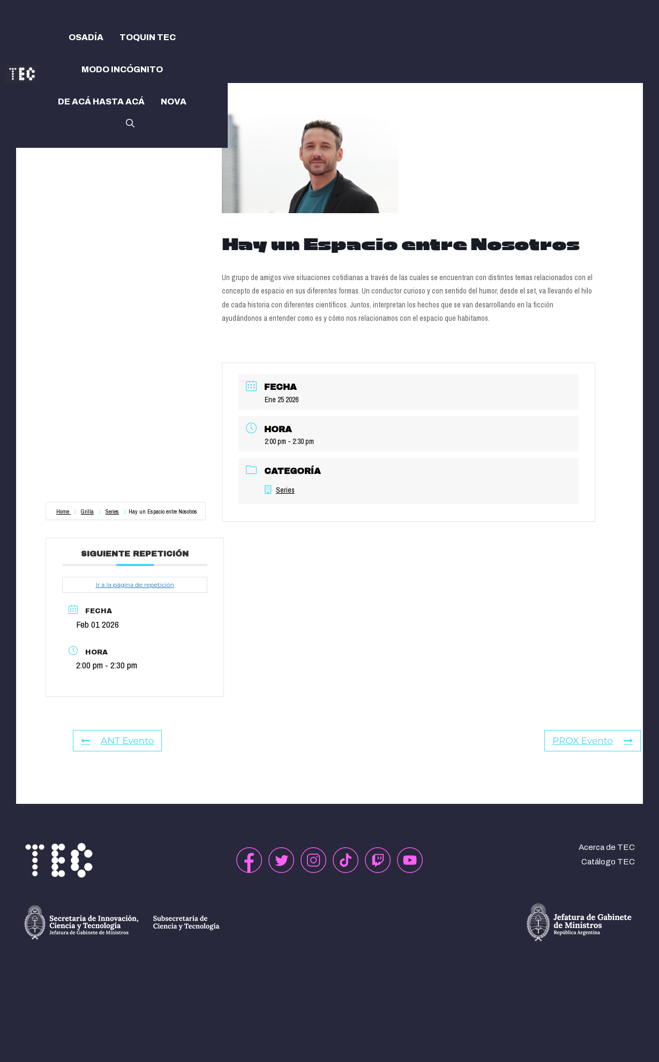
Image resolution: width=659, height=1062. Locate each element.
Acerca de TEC (607, 847)
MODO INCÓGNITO (122, 69)
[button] (130, 122)
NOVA (173, 101)
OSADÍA (86, 37)
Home (63, 511)
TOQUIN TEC (147, 37)
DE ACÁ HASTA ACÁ (101, 101)
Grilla (87, 511)
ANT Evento (117, 740)
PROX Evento (592, 740)
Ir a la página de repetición (134, 585)
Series (112, 511)
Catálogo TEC (608, 861)
